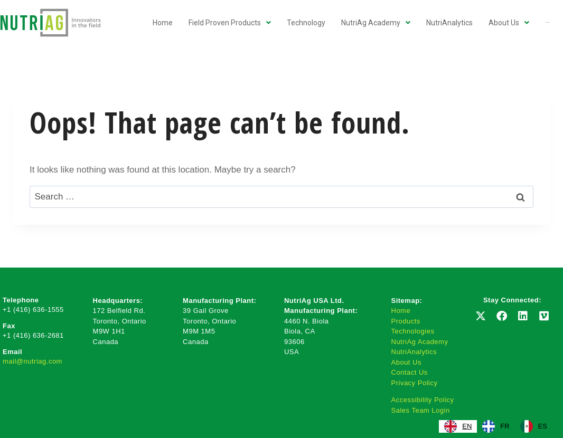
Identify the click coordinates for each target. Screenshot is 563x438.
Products (405, 321)
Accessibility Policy (422, 400)
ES (533, 426)
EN (458, 426)
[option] (495, 426)
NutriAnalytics (414, 352)
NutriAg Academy (419, 342)
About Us (406, 362)
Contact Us (409, 372)
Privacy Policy (414, 383)
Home (401, 311)
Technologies (413, 331)
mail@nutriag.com (32, 361)
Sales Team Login (420, 410)
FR (495, 426)
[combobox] (458, 426)
